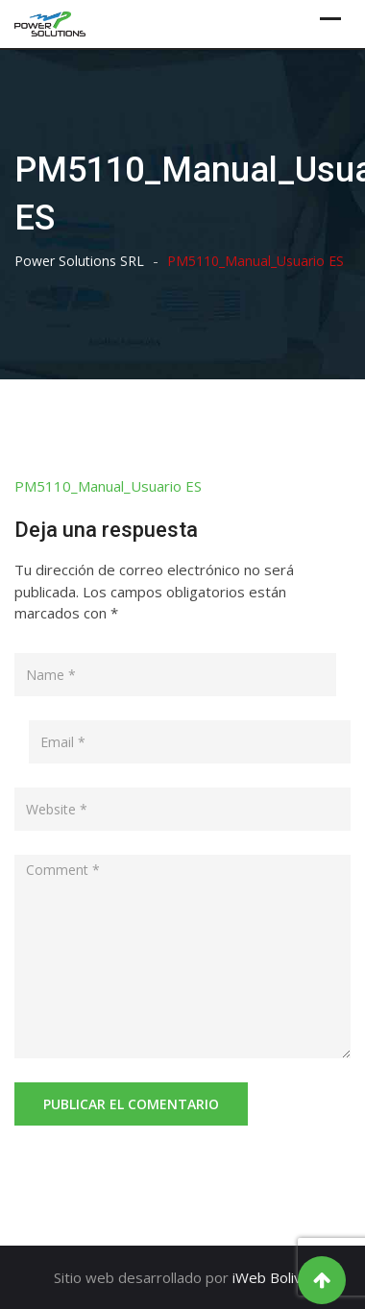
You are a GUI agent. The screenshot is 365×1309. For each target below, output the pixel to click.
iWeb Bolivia (272, 1277)
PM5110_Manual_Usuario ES (108, 486)
